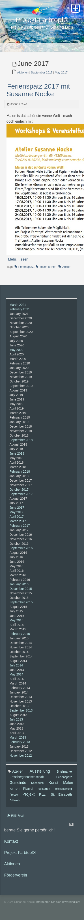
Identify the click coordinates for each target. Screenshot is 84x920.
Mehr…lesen (18, 259)
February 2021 (19, 309)
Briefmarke (64, 771)
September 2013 (21, 710)
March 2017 (17, 521)
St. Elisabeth (61, 794)
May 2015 (16, 620)
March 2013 (17, 737)
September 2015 (21, 602)
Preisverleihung (63, 788)
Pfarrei (28, 788)
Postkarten (43, 788)
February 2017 (19, 525)
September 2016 (21, 548)
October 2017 (18, 489)
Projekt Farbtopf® (20, 852)
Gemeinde (17, 782)
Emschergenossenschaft (26, 777)
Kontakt (11, 841)
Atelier (66, 266)
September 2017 (41, 72)
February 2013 (19, 742)
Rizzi (42, 794)
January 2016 (18, 584)
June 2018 (16, 453)
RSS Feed (17, 815)
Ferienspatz (26, 266)
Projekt (28, 794)
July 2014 (16, 665)
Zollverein (14, 800)
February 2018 (19, 471)
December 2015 (20, 588)
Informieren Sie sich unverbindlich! (58, 902)
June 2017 (16, 507)
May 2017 (61, 72)
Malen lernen (47, 266)
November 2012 (20, 755)
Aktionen (23, 72)
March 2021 (17, 305)
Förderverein (15, 875)
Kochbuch (37, 783)
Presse (13, 794)
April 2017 (16, 516)
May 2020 (16, 350)
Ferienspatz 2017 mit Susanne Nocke (38, 90)
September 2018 (21, 440)
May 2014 (16, 674)
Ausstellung (40, 771)
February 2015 (19, 634)
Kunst (53, 782)
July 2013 (16, 719)
